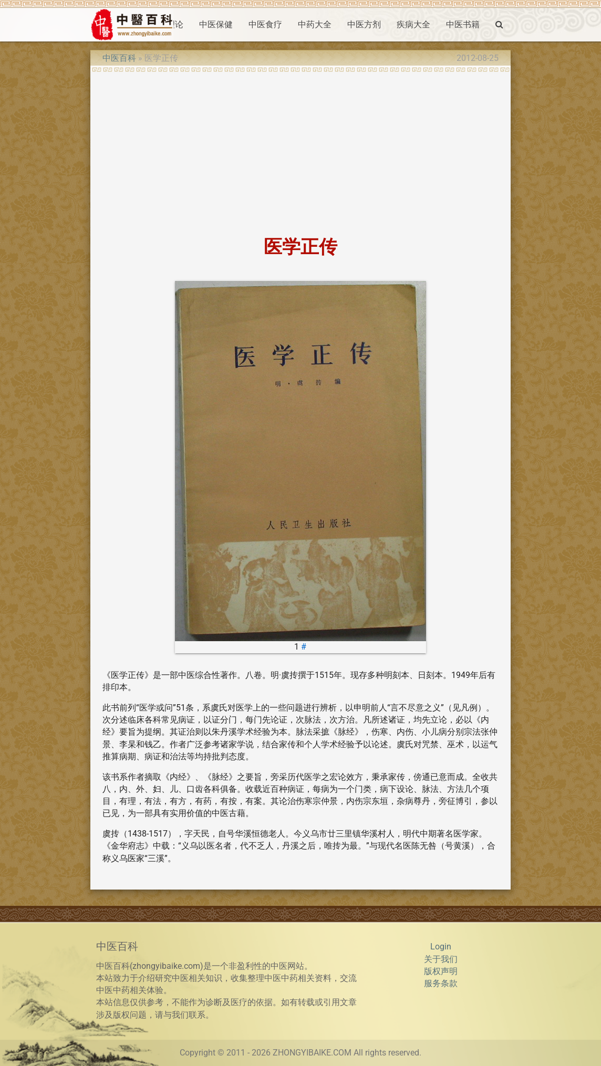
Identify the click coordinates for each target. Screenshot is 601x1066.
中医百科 (119, 58)
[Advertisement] (300, 150)
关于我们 (441, 959)
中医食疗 (265, 24)
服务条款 (441, 983)
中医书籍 (463, 24)
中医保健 (216, 24)
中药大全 (314, 24)
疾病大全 (413, 24)
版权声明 (441, 971)
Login (440, 947)
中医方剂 (364, 24)
